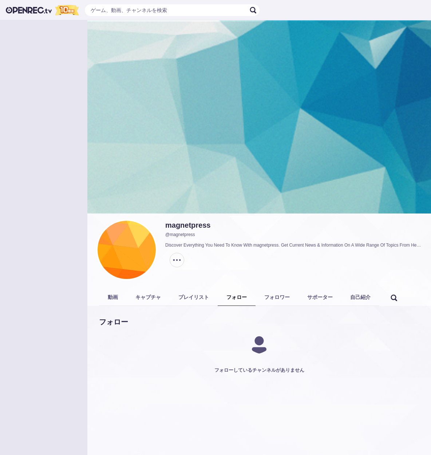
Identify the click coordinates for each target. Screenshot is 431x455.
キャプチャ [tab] (148, 297)
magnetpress (188, 225)
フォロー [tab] (236, 297)
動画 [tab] (113, 297)
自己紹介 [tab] (360, 297)
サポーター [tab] (320, 297)
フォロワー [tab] (277, 297)
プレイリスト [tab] (193, 297)
